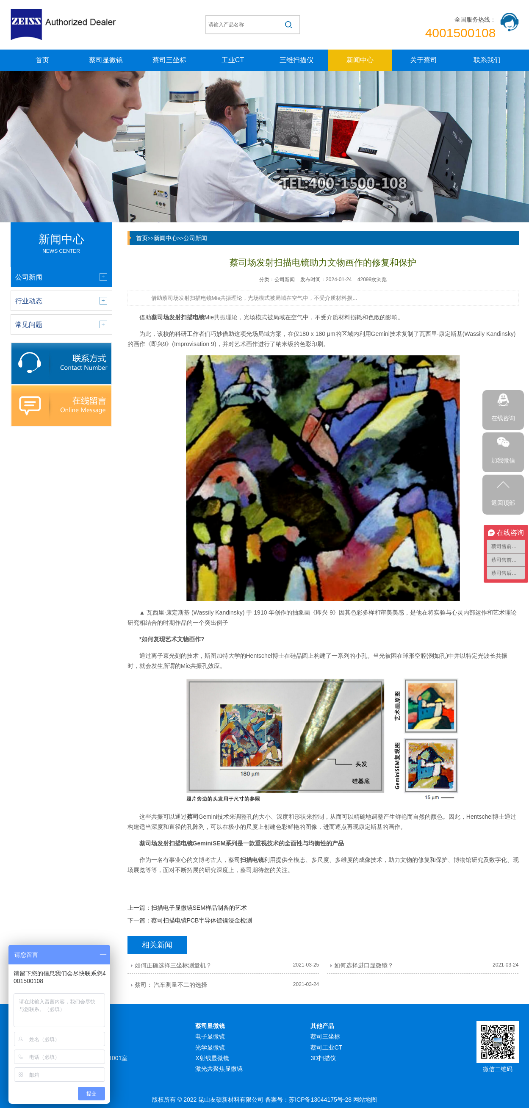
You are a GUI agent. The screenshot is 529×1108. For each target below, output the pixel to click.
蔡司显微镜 (106, 60)
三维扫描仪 (296, 60)
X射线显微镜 (212, 1058)
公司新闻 (195, 238)
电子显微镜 (210, 1036)
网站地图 (365, 1099)
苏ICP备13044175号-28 (320, 1099)
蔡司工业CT (326, 1047)
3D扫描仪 (323, 1058)
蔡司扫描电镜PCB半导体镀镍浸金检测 (201, 920)
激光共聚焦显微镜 (219, 1068)
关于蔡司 (423, 60)
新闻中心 (360, 60)
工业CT (233, 60)
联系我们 (487, 60)
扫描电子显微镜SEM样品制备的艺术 (199, 907)
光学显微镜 (210, 1047)
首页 (42, 60)
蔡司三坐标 (169, 60)
